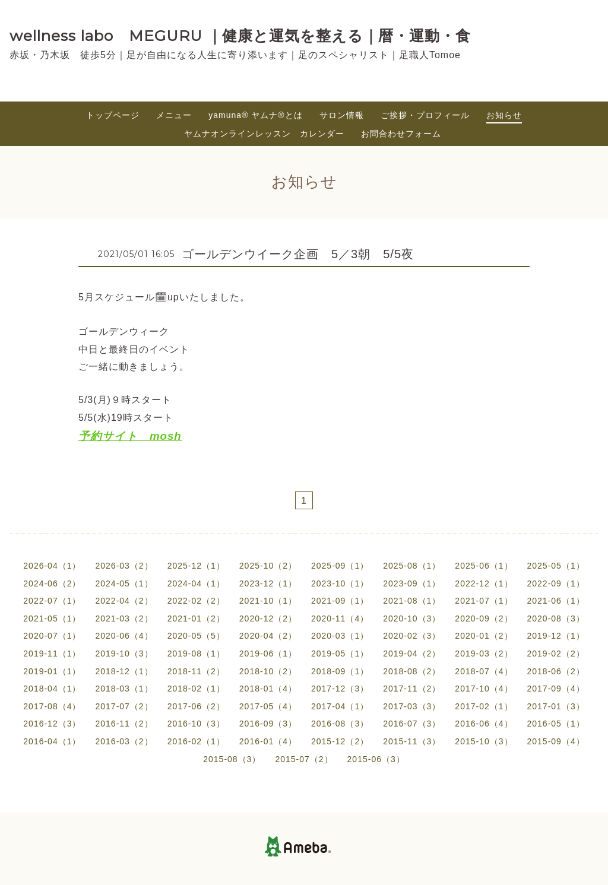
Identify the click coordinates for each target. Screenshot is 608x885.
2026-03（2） (124, 565)
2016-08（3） (340, 723)
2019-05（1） (340, 653)
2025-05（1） (556, 565)
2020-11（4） (340, 618)
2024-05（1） (124, 583)
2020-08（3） (556, 618)
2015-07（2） (303, 759)
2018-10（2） (268, 671)
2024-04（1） (196, 583)
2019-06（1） (268, 653)
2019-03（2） (483, 653)
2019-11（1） (52, 653)
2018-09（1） (340, 671)
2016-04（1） (52, 741)
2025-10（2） (268, 565)
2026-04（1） (52, 565)
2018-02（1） (196, 688)
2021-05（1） (52, 618)
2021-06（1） (556, 600)
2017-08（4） (52, 706)
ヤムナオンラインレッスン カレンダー (264, 133)
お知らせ (504, 115)
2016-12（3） (52, 723)
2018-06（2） (556, 671)
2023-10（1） (340, 583)
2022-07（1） (52, 600)
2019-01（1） (52, 671)
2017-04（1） (340, 706)
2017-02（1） (483, 706)
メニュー (174, 115)
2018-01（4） (268, 688)
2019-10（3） (124, 653)
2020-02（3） (412, 635)
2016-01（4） (268, 741)
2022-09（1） (556, 583)
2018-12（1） (124, 671)
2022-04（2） (124, 600)
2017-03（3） (412, 706)
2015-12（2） (340, 741)
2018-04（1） (52, 688)
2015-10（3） (483, 741)
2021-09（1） (340, 600)
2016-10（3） (196, 723)
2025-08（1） (412, 565)
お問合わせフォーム (401, 133)
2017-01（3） (556, 706)
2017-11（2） (412, 688)
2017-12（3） (340, 688)
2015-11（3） (412, 741)
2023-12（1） (268, 583)
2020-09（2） (483, 618)
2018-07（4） (483, 671)
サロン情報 (341, 115)
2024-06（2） (52, 583)
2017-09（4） (556, 688)
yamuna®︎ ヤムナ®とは (255, 115)
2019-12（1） (556, 635)
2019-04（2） (412, 653)
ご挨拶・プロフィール (425, 115)
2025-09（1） (340, 565)
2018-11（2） (196, 671)
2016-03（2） (124, 741)
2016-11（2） (124, 723)
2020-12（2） (268, 618)
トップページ (113, 115)
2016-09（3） (268, 723)
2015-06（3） (376, 759)
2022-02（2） (196, 600)
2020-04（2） (268, 635)
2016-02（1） (196, 741)
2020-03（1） (340, 635)
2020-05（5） (196, 635)
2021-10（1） (268, 600)
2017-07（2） (124, 706)
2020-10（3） (412, 618)
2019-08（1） (196, 653)
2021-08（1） (412, 600)
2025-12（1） (196, 565)
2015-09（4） (556, 741)
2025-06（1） (483, 565)
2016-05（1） (556, 723)
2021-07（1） (483, 600)
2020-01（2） (483, 635)
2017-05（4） (268, 706)
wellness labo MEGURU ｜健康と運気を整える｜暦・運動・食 (240, 36)
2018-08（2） (412, 671)
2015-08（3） (232, 759)
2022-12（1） (483, 583)
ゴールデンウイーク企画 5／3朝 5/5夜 (298, 254)
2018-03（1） (124, 688)
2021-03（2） (124, 618)
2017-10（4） (483, 688)
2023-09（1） (412, 583)
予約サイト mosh (130, 436)
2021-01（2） (196, 618)
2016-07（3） (412, 723)
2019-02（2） (556, 653)
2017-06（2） (196, 706)
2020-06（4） (124, 635)
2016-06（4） (483, 723)
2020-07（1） (52, 635)
